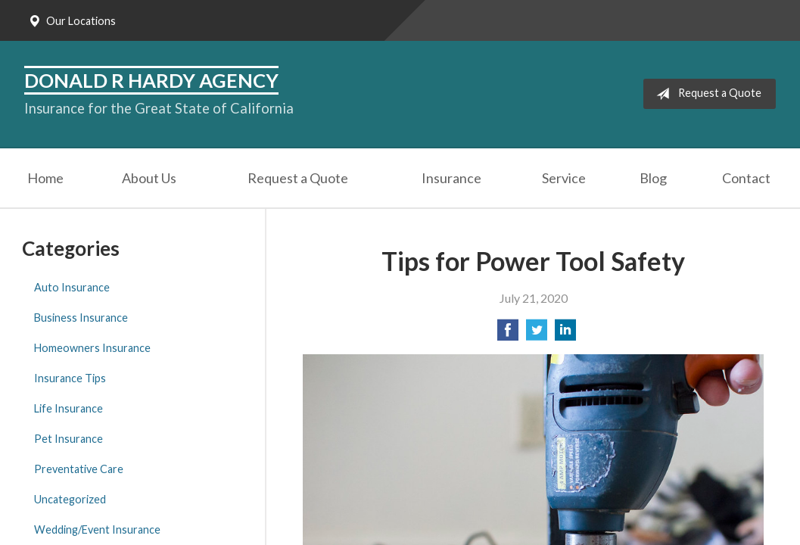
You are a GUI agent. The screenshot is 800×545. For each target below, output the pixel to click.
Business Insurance (81, 317)
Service (564, 178)
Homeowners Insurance (92, 347)
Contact (746, 178)
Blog (653, 178)
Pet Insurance (68, 438)
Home (45, 178)
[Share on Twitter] (536, 334)
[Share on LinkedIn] (565, 334)
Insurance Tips (70, 378)
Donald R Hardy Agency (151, 80)
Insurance (451, 178)
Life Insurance (68, 408)
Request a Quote (705, 94)
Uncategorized (70, 499)
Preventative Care (78, 468)
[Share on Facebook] (507, 334)
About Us (149, 178)
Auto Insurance (72, 287)
